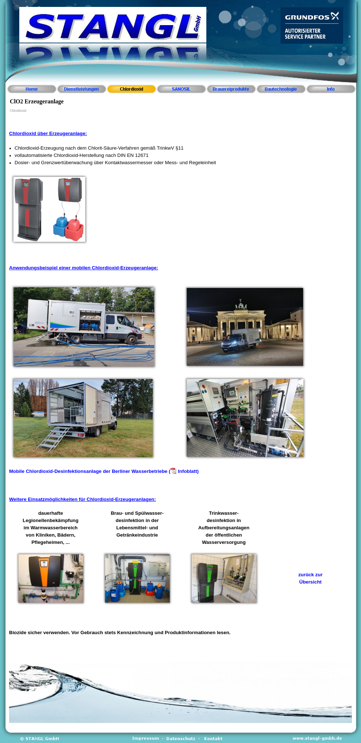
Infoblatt (187, 471)
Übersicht (310, 582)
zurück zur (310, 574)
